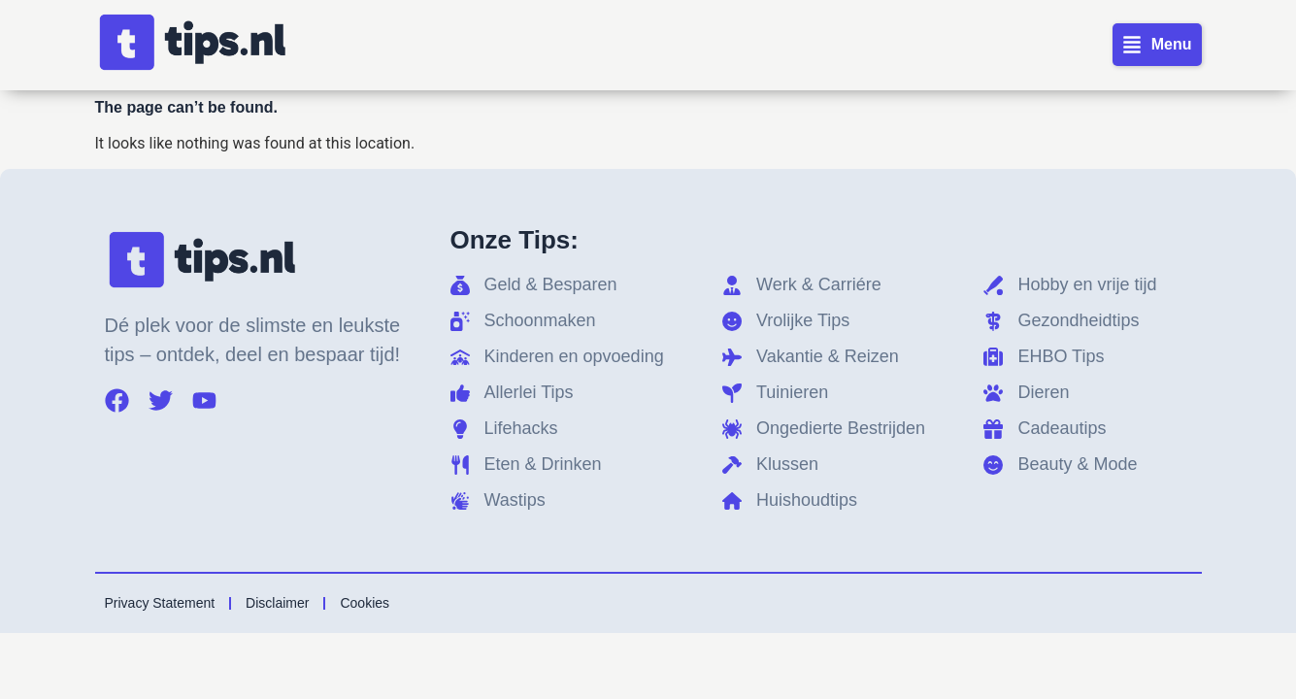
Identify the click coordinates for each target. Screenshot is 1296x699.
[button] (1157, 44)
